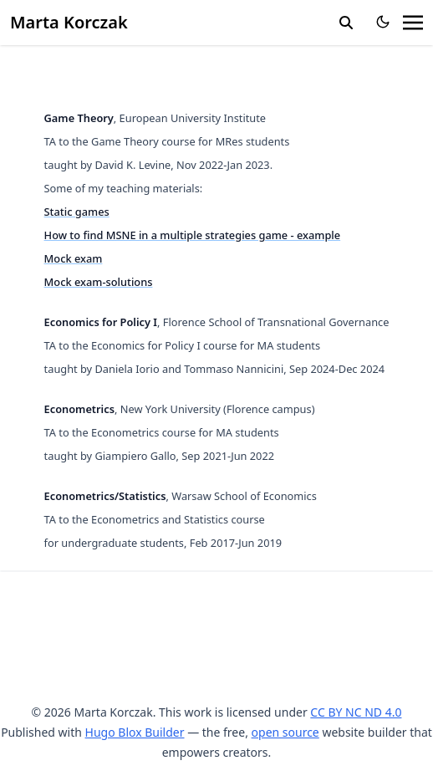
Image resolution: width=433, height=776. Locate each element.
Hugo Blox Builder (135, 732)
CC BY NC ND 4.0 (355, 712)
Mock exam (73, 258)
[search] (346, 22)
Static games (77, 211)
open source (285, 732)
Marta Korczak (69, 22)
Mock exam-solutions (98, 281)
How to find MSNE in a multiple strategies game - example (192, 234)
